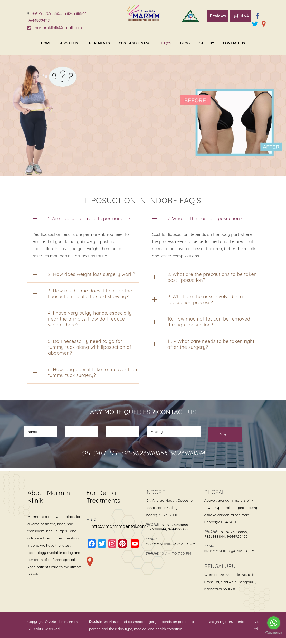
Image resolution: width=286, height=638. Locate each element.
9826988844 (75, 13)
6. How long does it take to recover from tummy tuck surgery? (93, 372)
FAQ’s (166, 43)
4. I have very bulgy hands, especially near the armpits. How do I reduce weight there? (90, 319)
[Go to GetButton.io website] (273, 632)
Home (46, 43)
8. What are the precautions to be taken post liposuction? (212, 277)
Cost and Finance (136, 43)
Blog (185, 43)
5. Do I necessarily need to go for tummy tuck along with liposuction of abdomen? (89, 347)
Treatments (98, 43)
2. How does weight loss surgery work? (91, 274)
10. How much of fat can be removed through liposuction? (208, 322)
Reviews (218, 15)
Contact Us (234, 43)
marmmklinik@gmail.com (57, 27)
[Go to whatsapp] (273, 622)
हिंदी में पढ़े (241, 15)
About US (69, 43)
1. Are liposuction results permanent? (89, 218)
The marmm (67, 621)
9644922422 (38, 20)
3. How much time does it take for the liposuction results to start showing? (90, 293)
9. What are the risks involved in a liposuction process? (205, 299)
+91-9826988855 (47, 13)
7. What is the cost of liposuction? (204, 218)
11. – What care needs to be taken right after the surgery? (210, 344)
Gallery (206, 43)
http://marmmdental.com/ (120, 526)
